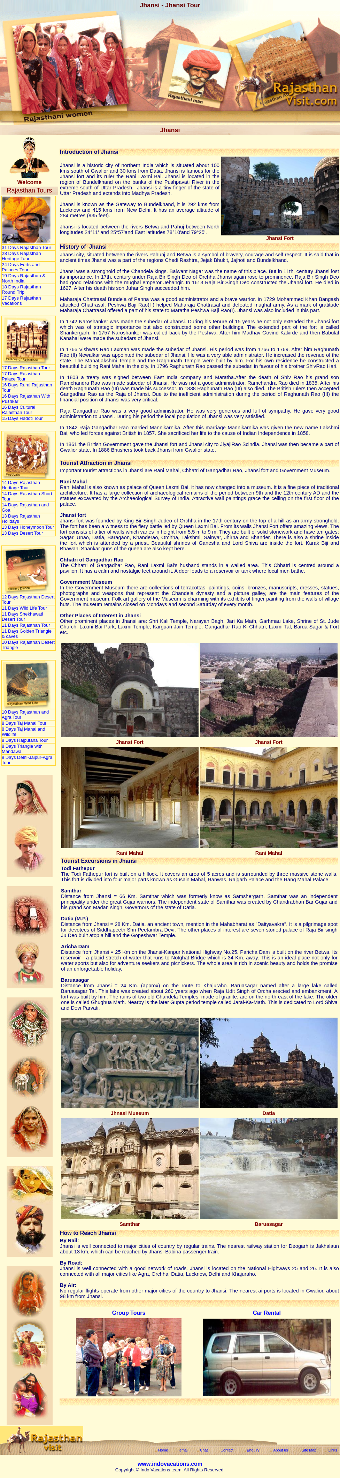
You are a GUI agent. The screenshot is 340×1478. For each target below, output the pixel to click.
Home (163, 1450)
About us (280, 1450)
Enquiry (253, 1450)
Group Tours (129, 1313)
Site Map (309, 1450)
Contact (227, 1450)
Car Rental (267, 1313)
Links (333, 1450)
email (183, 1450)
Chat (204, 1450)
